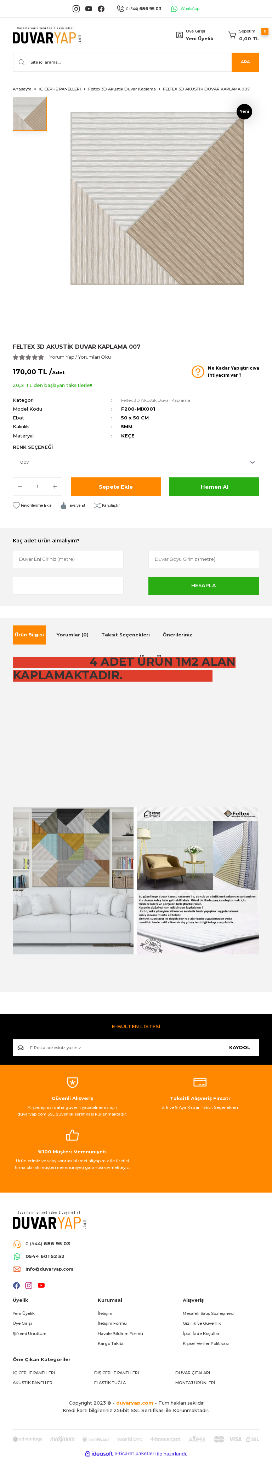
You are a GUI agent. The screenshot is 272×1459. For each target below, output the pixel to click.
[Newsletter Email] (136, 1047)
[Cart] (243, 35)
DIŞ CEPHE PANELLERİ (116, 1372)
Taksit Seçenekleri (125, 634)
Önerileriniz (177, 634)
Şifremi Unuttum (29, 1333)
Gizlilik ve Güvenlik (202, 1323)
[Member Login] (179, 35)
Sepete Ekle (116, 486)
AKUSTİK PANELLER (32, 1382)
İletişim (105, 1313)
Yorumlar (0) (73, 634)
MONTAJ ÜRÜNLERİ (195, 1382)
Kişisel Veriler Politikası (206, 1343)
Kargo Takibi (110, 1343)
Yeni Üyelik (200, 38)
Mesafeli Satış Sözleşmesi (208, 1313)
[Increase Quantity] (55, 486)
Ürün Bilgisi (29, 634)
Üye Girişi (22, 1323)
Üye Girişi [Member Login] (195, 31)
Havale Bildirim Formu (120, 1333)
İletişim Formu (112, 1323)
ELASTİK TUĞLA (110, 1382)
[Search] (136, 62)
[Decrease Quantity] (20, 486)
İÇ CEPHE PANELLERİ (34, 1372)
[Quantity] (37, 486)
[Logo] (47, 35)
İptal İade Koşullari (202, 1333)
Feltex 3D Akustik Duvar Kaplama (159, 400)
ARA (245, 61)
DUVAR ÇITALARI (192, 1372)
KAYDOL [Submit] (239, 1047)
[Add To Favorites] (34, 505)
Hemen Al (214, 486)
